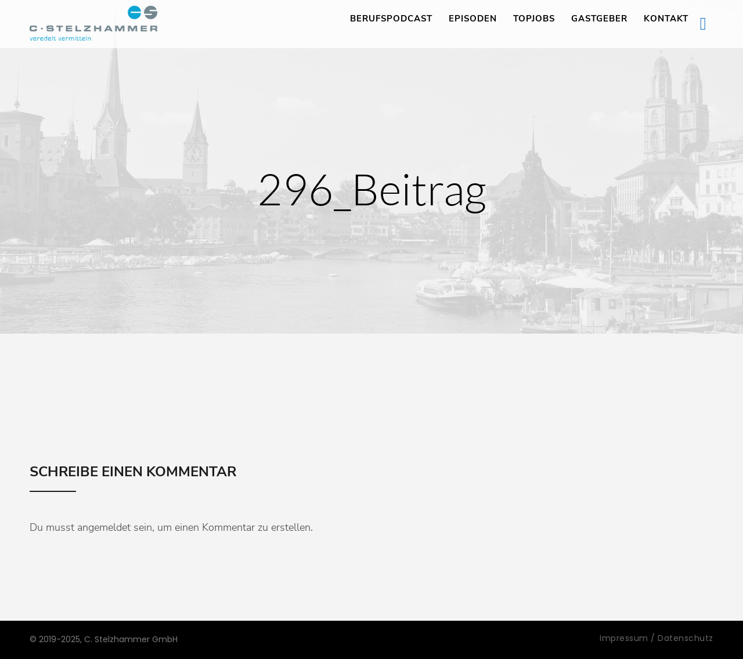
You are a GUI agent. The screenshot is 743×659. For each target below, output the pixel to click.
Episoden (473, 18)
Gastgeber (599, 18)
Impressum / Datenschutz (656, 638)
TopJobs (534, 18)
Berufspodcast (391, 18)
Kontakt (666, 18)
